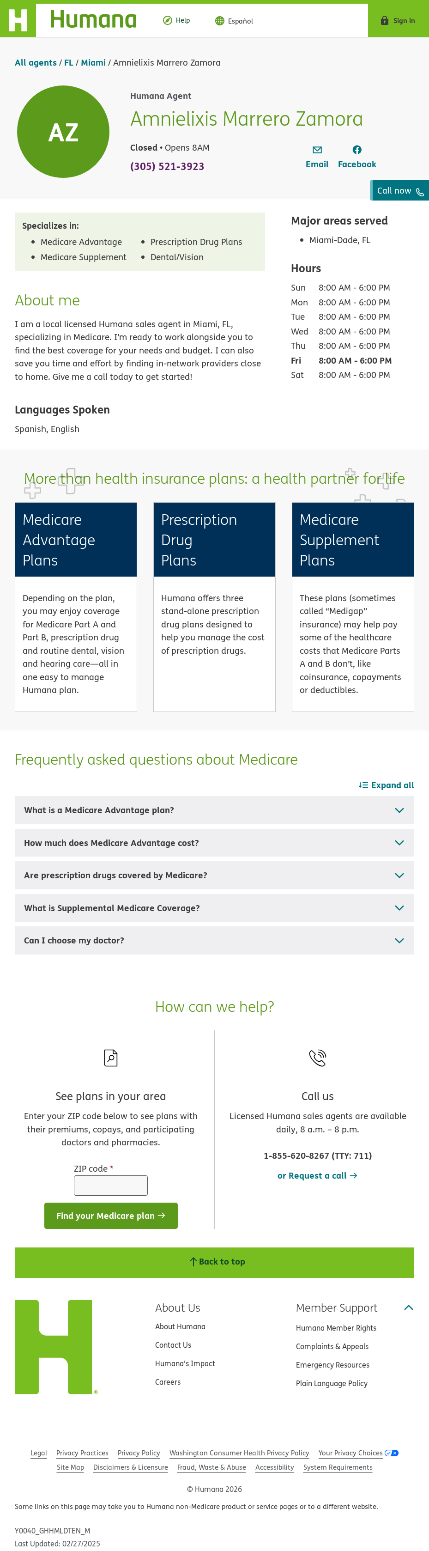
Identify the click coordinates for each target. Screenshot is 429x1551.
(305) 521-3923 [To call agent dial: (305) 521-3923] (167, 165)
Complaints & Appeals (332, 1346)
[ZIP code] (111, 1185)
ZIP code (94, 1168)
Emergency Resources (332, 1365)
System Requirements (338, 1467)
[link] (317, 157)
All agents (36, 62)
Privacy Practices (82, 1453)
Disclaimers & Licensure (130, 1467)
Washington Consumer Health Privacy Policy (239, 1453)
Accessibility (274, 1467)
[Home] (75, 20)
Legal (38, 1453)
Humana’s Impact (185, 1363)
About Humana (180, 1326)
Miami (93, 62)
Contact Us (173, 1345)
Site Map (70, 1467)
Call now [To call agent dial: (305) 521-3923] (400, 190)
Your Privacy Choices (351, 1453)
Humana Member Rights (336, 1328)
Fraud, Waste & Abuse (211, 1467)
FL (68, 62)
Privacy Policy (139, 1453)
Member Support (355, 1307)
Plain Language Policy (332, 1383)
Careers (168, 1382)
